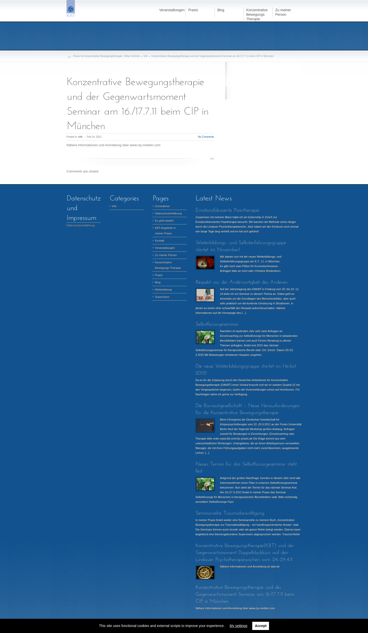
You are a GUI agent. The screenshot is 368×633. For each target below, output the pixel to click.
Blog (157, 282)
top (212, 158)
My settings (239, 626)
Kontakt (159, 240)
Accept (260, 626)
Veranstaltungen (165, 247)
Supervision (162, 296)
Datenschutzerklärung (168, 213)
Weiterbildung (163, 289)
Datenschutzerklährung (80, 225)
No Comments (206, 136)
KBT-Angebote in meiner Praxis (165, 230)
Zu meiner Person (166, 255)
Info (146, 56)
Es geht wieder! (164, 220)
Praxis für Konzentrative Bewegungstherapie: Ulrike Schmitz (106, 56)
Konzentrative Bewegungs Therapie (168, 265)
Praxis (159, 275)
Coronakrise (162, 206)
